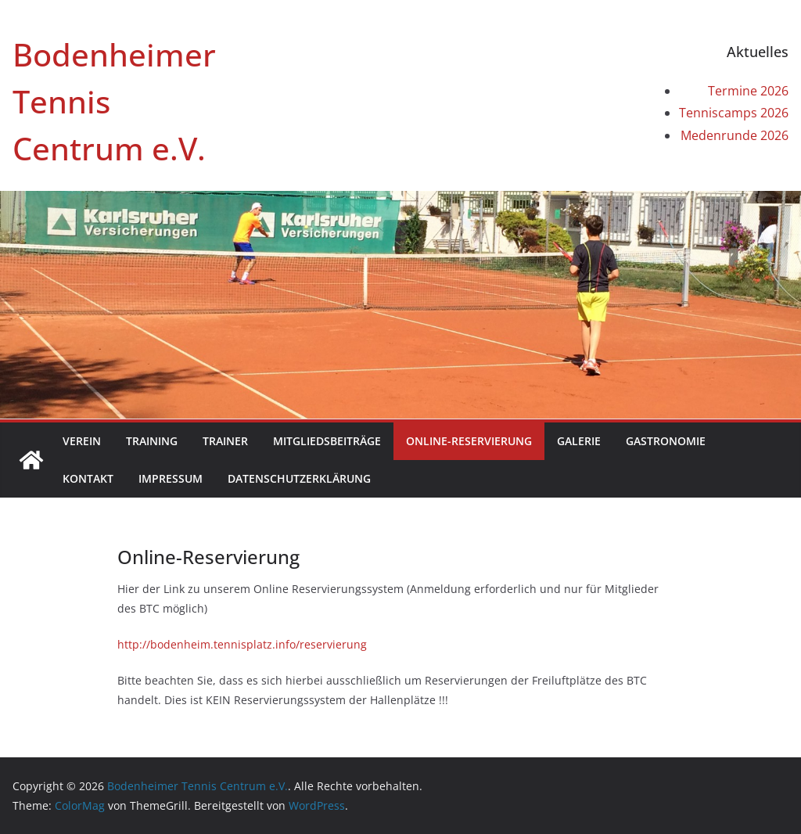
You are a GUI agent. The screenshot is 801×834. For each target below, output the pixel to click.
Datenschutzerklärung (299, 478)
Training (152, 440)
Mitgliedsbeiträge (327, 440)
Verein (82, 440)
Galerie (579, 440)
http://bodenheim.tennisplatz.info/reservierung (242, 644)
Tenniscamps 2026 (733, 112)
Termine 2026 (748, 90)
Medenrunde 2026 (734, 135)
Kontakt (88, 478)
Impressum (170, 478)
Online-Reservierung (469, 440)
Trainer (225, 440)
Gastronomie (666, 440)
